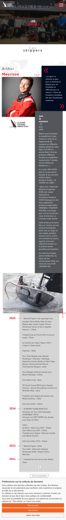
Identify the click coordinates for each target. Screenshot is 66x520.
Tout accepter (33, 505)
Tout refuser (33, 510)
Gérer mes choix (33, 515)
